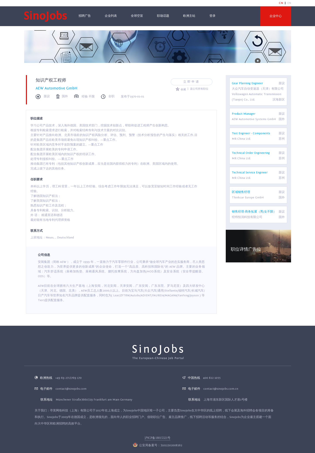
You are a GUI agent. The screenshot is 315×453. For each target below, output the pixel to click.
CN (281, 3)
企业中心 (276, 16)
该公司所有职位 (199, 88)
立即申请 (191, 82)
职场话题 (163, 16)
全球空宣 (137, 16)
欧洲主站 (189, 16)
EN (289, 3)
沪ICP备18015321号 (158, 438)
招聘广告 (85, 16)
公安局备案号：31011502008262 (157, 445)
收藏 (180, 89)
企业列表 (111, 16)
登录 (212, 16)
